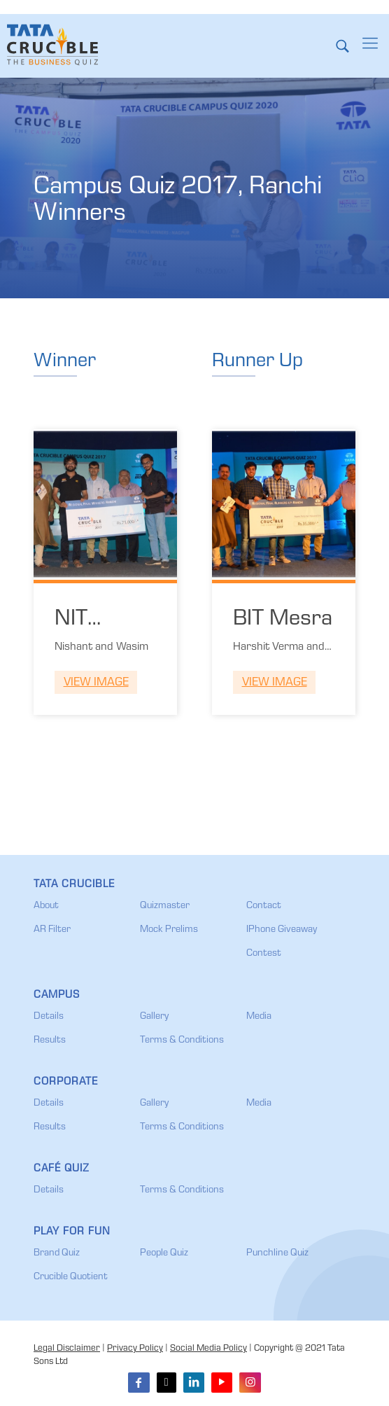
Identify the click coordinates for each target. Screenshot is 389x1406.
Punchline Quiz (277, 1253)
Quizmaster (165, 906)
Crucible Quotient (71, 1277)
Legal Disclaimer (67, 1348)
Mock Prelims (169, 930)
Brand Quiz (57, 1253)
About (46, 906)
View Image (96, 683)
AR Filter (52, 930)
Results (50, 1040)
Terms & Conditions (182, 1040)
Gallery (154, 1017)
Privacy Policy (135, 1348)
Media (258, 1017)
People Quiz (164, 1253)
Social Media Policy (208, 1348)
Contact (263, 906)
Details (49, 1017)
